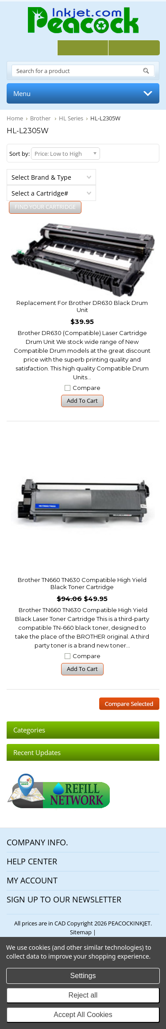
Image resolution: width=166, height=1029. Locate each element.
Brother (41, 118)
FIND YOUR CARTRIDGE (45, 207)
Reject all (83, 995)
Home (15, 118)
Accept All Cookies (83, 1014)
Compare (86, 387)
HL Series (71, 118)
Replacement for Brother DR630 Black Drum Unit (82, 306)
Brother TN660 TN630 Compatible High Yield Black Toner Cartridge (82, 583)
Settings (83, 975)
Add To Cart (82, 401)
